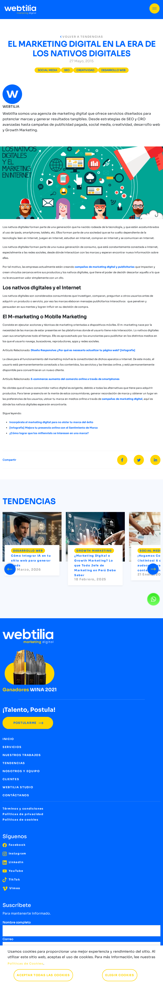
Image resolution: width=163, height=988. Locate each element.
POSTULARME (28, 723)
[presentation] (10, 568)
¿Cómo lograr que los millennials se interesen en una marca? (49, 433)
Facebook (14, 845)
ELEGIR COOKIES (119, 975)
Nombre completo (17, 922)
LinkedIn (13, 862)
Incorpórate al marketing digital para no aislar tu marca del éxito (51, 422)
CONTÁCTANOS (16, 795)
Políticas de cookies (20, 819)
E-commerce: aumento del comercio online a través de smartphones (75, 379)
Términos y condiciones (23, 808)
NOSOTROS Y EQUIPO (21, 771)
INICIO (8, 739)
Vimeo (11, 888)
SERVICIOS (12, 747)
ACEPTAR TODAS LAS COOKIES (43, 975)
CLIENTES (11, 779)
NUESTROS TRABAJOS (22, 755)
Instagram (14, 853)
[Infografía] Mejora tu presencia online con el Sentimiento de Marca (53, 427)
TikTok (11, 879)
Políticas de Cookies (25, 963)
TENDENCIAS (14, 763)
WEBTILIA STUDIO (18, 787)
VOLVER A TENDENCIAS (81, 37)
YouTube (13, 871)
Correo (8, 939)
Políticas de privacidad (23, 814)
